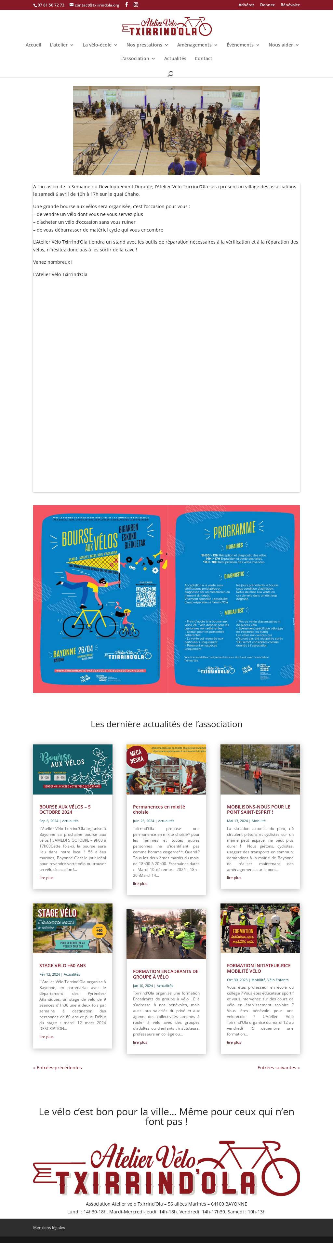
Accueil (33, 45)
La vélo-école (97, 45)
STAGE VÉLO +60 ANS (62, 965)
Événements (240, 45)
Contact (203, 58)
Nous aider (281, 45)
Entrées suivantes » (279, 1067)
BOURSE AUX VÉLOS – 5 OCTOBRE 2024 (65, 809)
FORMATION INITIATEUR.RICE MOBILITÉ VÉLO (259, 968)
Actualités (175, 58)
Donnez (267, 5)
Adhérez (246, 5)
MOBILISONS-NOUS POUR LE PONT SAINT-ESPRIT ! (258, 809)
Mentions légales (49, 1227)
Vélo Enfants (277, 979)
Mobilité (259, 820)
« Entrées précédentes (57, 1067)
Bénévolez (290, 5)
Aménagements (194, 45)
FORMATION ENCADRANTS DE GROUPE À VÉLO (165, 974)
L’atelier (59, 45)
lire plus (46, 877)
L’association (134, 58)
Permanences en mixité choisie (159, 809)
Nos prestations (144, 45)
